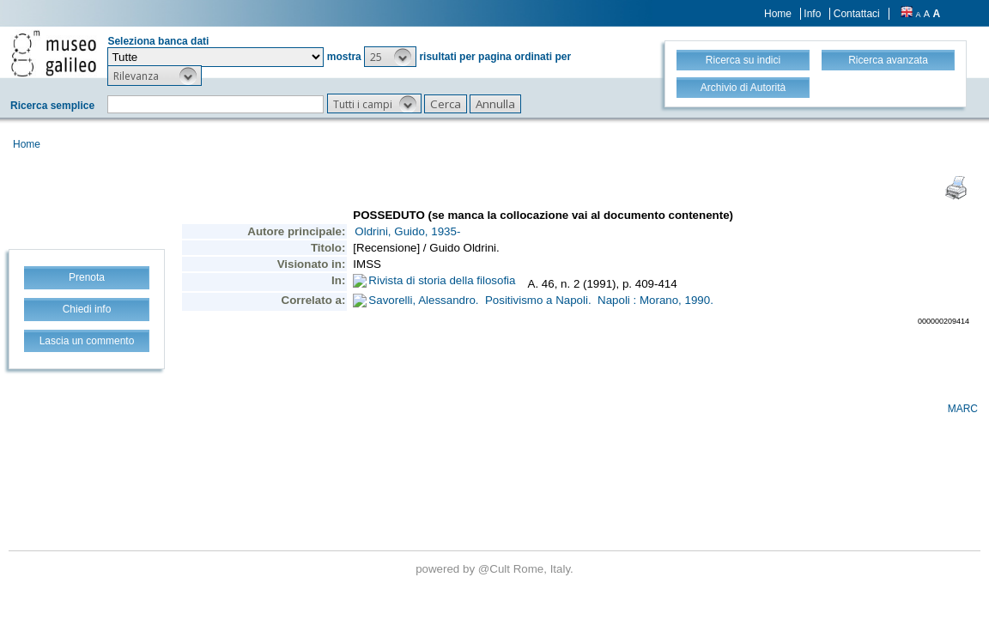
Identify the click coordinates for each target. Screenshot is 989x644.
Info (812, 14)
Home (778, 14)
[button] (390, 56)
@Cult (495, 568)
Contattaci (857, 14)
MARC (963, 409)
